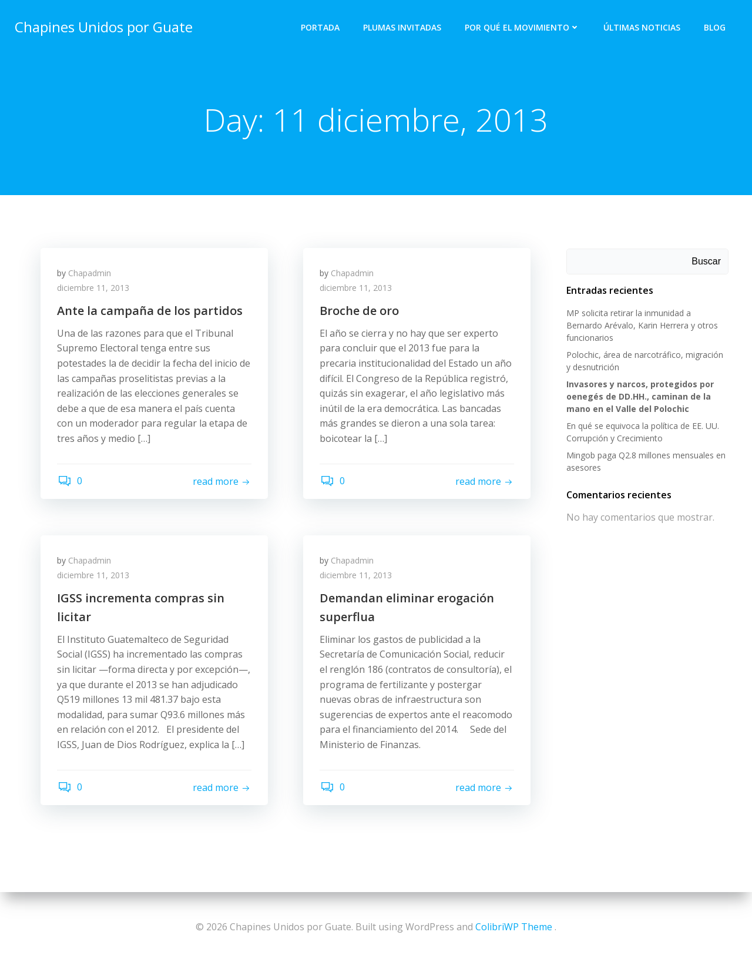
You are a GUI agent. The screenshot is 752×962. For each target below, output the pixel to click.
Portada (320, 26)
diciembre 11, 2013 (94, 289)
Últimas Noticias (642, 26)
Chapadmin (90, 274)
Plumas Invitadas (403, 26)
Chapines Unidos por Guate (103, 26)
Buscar (706, 262)
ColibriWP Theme (513, 926)
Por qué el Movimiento (522, 26)
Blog (715, 26)
